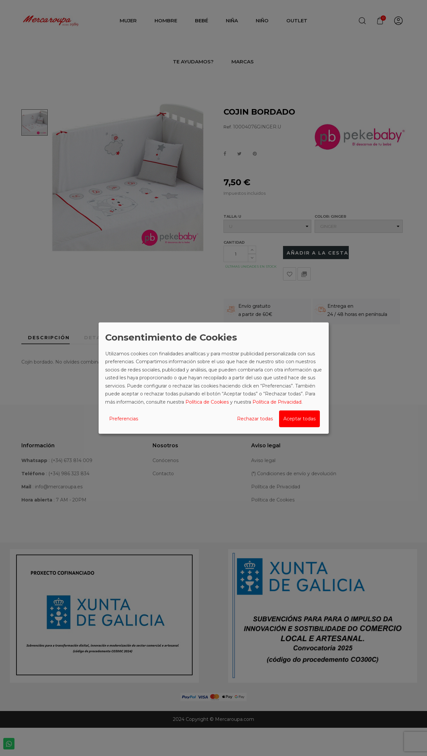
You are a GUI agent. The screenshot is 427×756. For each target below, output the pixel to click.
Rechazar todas (255, 419)
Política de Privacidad (276, 402)
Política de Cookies (207, 402)
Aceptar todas (299, 419)
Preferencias (123, 419)
